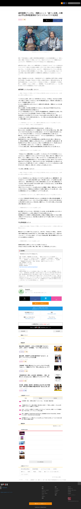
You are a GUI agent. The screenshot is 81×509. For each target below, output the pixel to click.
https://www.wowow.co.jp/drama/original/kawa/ (28, 266)
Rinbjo (39, 471)
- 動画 (55, 486)
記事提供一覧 (70, 488)
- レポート (56, 491)
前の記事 (22, 331)
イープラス (21, 479)
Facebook (4, 487)
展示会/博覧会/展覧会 (24, 469)
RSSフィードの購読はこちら (41, 303)
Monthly (55, 398)
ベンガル (22, 338)
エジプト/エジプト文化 (45, 469)
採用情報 (69, 491)
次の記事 (59, 331)
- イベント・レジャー (45, 490)
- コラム (55, 493)
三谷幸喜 (54, 469)
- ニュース (56, 488)
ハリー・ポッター (24, 474)
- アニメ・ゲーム (44, 493)
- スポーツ (43, 496)
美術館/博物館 (34, 469)
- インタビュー (56, 490)
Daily (26, 398)
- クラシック (44, 491)
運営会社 (69, 486)
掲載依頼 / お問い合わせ (72, 490)
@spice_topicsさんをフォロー (7, 492)
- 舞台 (42, 488)
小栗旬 (28, 471)
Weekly (40, 398)
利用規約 (69, 493)
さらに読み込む (44, 461)
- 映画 (42, 498)
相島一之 (22, 471)
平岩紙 (34, 471)
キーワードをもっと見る (57, 477)
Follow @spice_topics (29, 313)
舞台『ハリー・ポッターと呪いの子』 (51, 471)
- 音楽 (42, 486)
